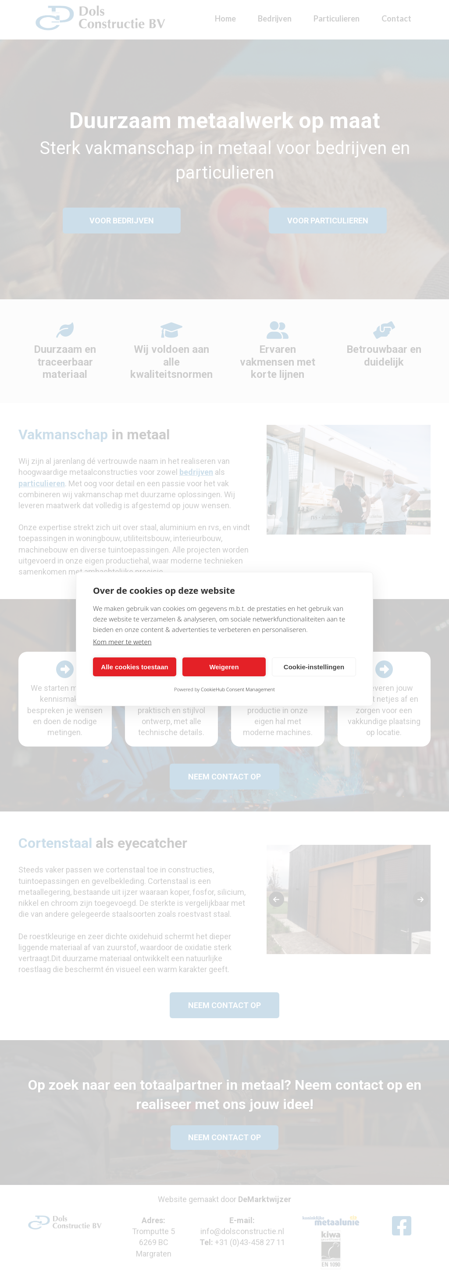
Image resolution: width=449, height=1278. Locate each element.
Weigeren (224, 667)
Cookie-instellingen (314, 667)
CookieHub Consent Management (238, 689)
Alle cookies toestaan (134, 667)
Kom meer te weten (122, 641)
